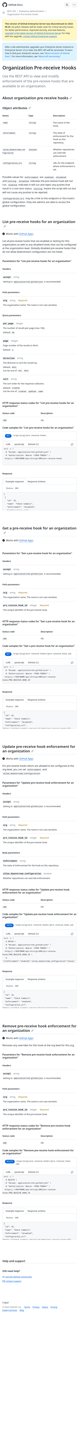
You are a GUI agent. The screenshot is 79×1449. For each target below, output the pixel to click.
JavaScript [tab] (19, 444)
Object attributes (16, 108)
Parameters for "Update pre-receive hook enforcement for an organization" (38, 784)
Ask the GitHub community (17, 1276)
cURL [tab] (8, 444)
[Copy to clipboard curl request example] (72, 444)
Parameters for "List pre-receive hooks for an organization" (36, 261)
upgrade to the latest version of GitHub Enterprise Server (33, 33)
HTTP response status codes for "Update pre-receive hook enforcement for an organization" (36, 891)
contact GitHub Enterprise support (40, 36)
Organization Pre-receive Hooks (22, 14)
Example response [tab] (15, 481)
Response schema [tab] (36, 481)
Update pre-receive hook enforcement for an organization (38, 748)
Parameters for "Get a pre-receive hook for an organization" (37, 553)
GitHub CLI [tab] (33, 444)
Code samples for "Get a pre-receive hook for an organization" (38, 646)
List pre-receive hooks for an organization (38, 223)
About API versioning (49, 56)
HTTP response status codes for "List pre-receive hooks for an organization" (38, 404)
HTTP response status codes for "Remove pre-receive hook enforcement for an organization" (36, 1127)
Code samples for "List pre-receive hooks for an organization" (38, 427)
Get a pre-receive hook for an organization (39, 530)
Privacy (36, 1307)
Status (45, 1307)
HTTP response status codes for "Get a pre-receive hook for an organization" (38, 623)
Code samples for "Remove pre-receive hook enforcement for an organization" (38, 1152)
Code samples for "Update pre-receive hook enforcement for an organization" (39, 916)
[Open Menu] (74, 4)
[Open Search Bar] (67, 4)
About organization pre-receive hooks (37, 97)
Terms (27, 1307)
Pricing (54, 1307)
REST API (11, 11)
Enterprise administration (31, 11)
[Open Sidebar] (3, 12)
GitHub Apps (26, 233)
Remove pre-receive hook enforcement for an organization (39, 1028)
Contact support (11, 1281)
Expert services (9, 1310)
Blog (22, 1310)
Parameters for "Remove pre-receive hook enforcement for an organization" (38, 1056)
